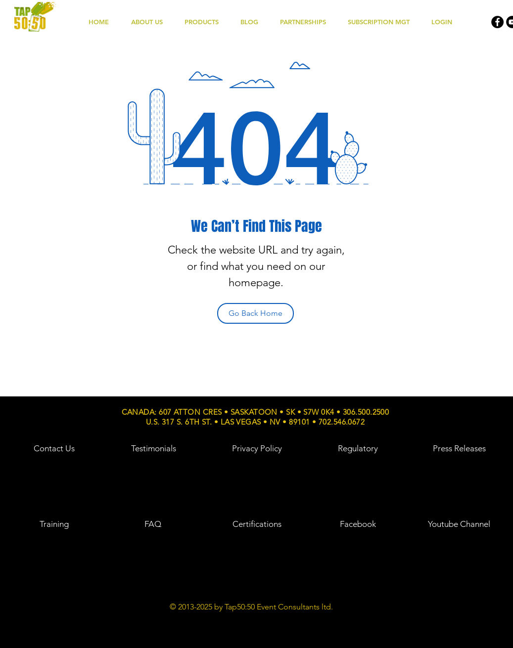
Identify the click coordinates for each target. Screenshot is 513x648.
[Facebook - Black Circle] (497, 22)
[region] (53, 467)
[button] (207, 22)
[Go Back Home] (255, 313)
